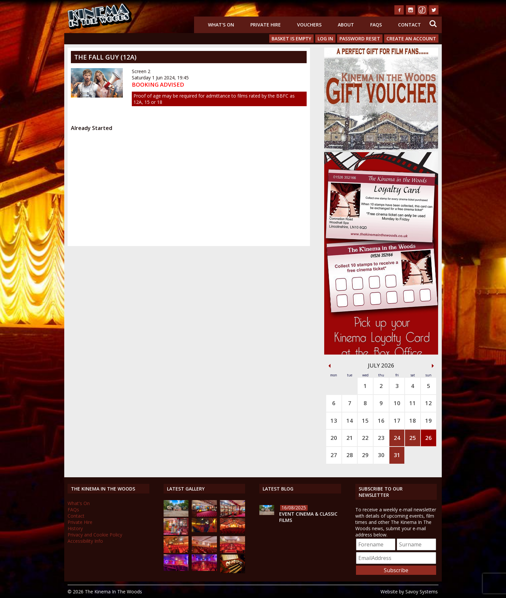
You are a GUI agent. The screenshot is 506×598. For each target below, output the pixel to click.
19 (428, 420)
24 (397, 438)
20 (333, 438)
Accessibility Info (85, 541)
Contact (409, 24)
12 (428, 403)
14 (349, 420)
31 (397, 455)
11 (412, 403)
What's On (221, 24)
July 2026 (381, 365)
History (75, 528)
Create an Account (411, 38)
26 (428, 438)
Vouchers (309, 24)
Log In (325, 38)
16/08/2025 (293, 507)
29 (365, 455)
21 (349, 438)
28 (349, 455)
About (346, 24)
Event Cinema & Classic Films (308, 517)
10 (397, 403)
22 (365, 438)
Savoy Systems (421, 591)
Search (433, 24)
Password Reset (359, 38)
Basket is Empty (291, 38)
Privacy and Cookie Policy (95, 535)
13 (333, 420)
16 (381, 420)
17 (397, 420)
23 (381, 438)
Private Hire (265, 24)
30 (381, 455)
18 (412, 420)
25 (412, 438)
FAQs (376, 24)
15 (365, 420)
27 (333, 455)
